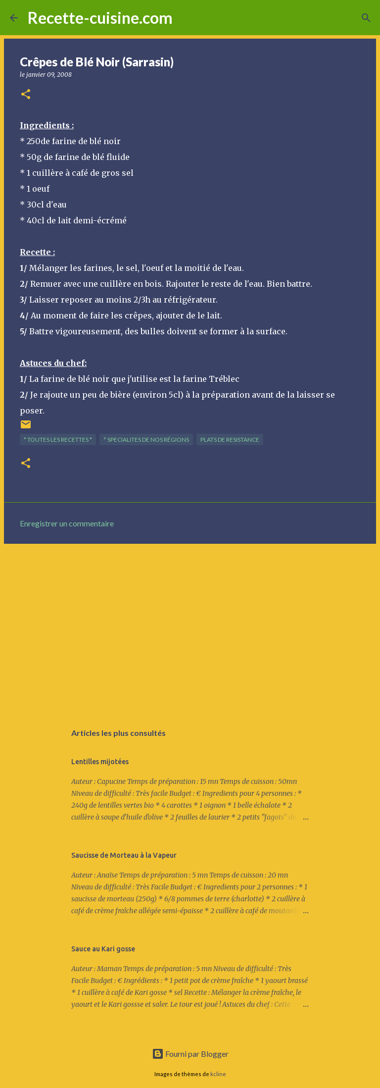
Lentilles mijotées (100, 762)
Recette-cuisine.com (100, 17)
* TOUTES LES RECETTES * (58, 439)
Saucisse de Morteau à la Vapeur (124, 855)
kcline (218, 1074)
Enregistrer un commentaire (67, 523)
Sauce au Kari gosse (103, 949)
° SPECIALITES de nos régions (146, 439)
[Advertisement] (190, 628)
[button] (26, 95)
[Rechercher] (186, 18)
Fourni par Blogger (190, 1053)
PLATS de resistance (229, 439)
